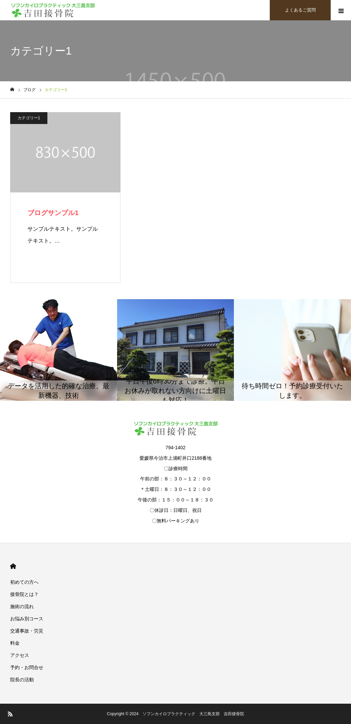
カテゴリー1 (29, 118)
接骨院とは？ (24, 594)
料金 (15, 643)
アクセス (19, 655)
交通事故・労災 (26, 631)
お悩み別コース (26, 618)
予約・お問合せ (26, 667)
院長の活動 (22, 679)
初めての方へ (24, 582)
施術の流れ (22, 606)
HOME (13, 566)
